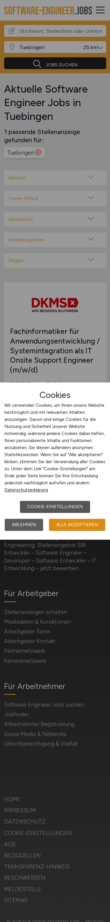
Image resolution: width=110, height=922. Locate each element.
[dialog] (55, 461)
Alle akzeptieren (77, 524)
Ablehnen (24, 524)
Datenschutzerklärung (26, 490)
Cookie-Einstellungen (55, 506)
